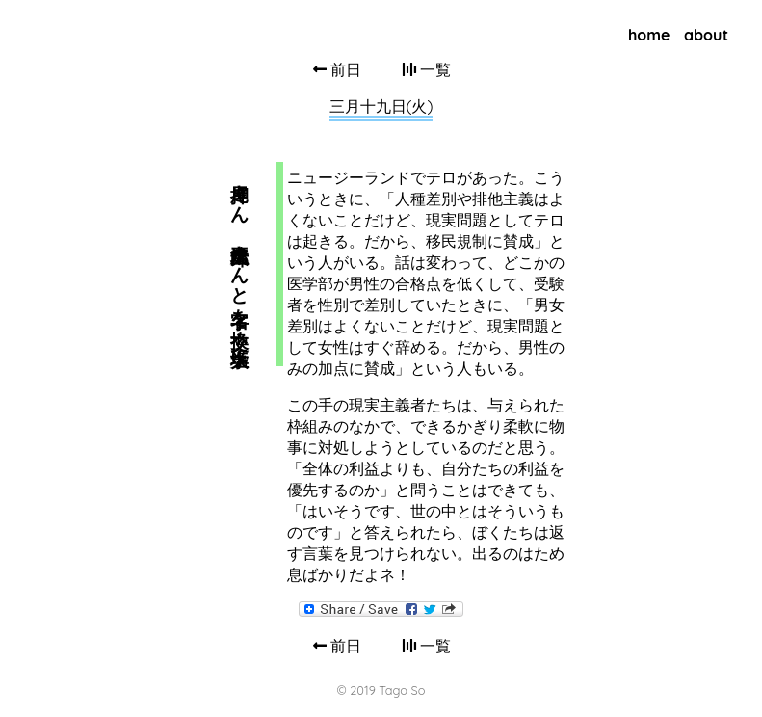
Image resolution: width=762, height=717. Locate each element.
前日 (337, 69)
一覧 (427, 69)
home (649, 34)
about (706, 34)
